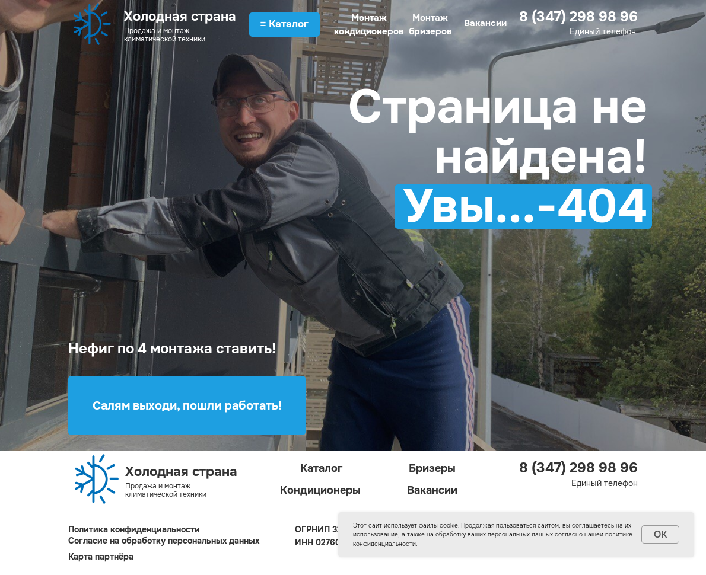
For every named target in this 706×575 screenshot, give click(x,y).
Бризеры (432, 468)
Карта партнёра (100, 556)
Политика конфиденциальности (134, 529)
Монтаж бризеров (430, 24)
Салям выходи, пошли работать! (187, 405)
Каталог (321, 468)
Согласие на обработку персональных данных (163, 540)
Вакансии (485, 23)
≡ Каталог (284, 24)
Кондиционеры (320, 490)
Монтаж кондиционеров (369, 24)
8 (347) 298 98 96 (578, 16)
